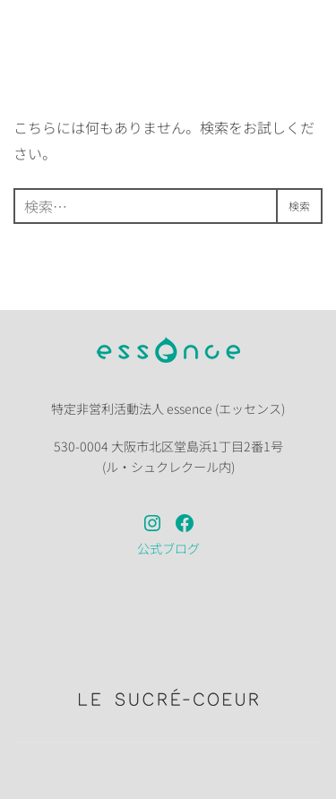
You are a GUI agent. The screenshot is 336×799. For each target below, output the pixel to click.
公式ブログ (168, 548)
